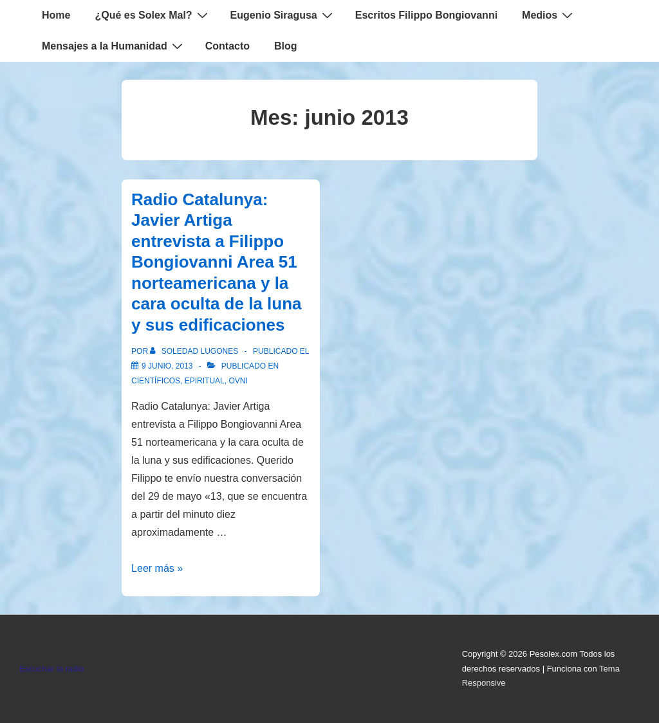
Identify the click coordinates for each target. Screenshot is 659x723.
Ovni (237, 380)
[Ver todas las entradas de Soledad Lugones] (195, 351)
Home (56, 15)
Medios (549, 15)
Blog (285, 46)
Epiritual (205, 380)
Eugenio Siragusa (283, 15)
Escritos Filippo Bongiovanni (426, 15)
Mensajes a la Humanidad (114, 46)
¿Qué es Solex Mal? (152, 15)
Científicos (155, 380)
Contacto (227, 46)
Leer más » (157, 568)
